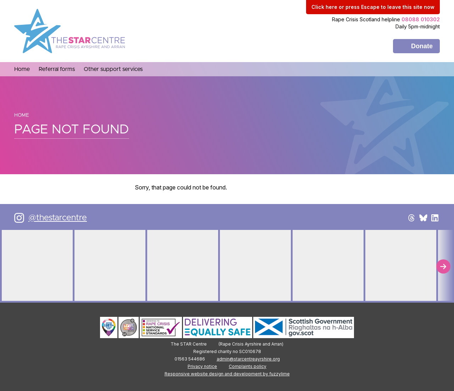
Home (21, 115)
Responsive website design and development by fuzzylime (227, 373)
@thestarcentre (57, 218)
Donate (422, 46)
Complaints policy (247, 366)
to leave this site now (372, 7)
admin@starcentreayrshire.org (248, 359)
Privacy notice (202, 366)
